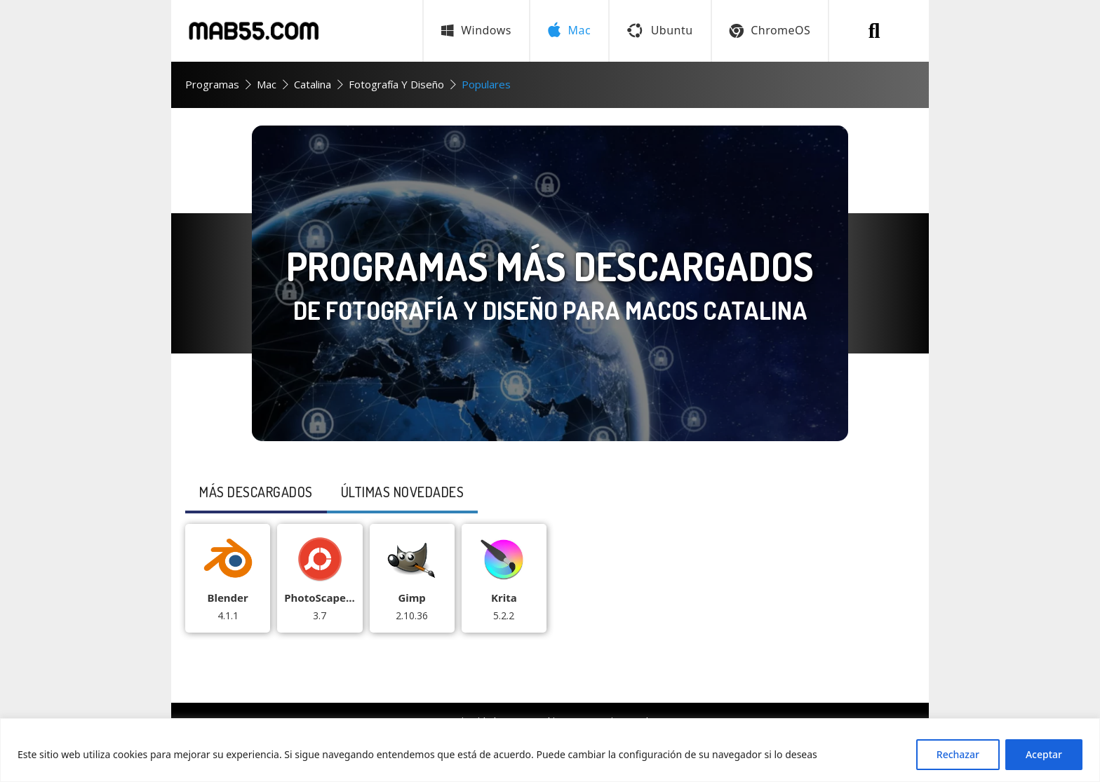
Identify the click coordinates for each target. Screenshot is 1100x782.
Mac (266, 84)
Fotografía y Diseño (396, 84)
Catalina (312, 84)
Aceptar (1044, 754)
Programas (212, 84)
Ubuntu (659, 30)
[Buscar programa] (874, 31)
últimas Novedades (402, 492)
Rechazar (958, 754)
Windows (476, 30)
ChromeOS (770, 30)
